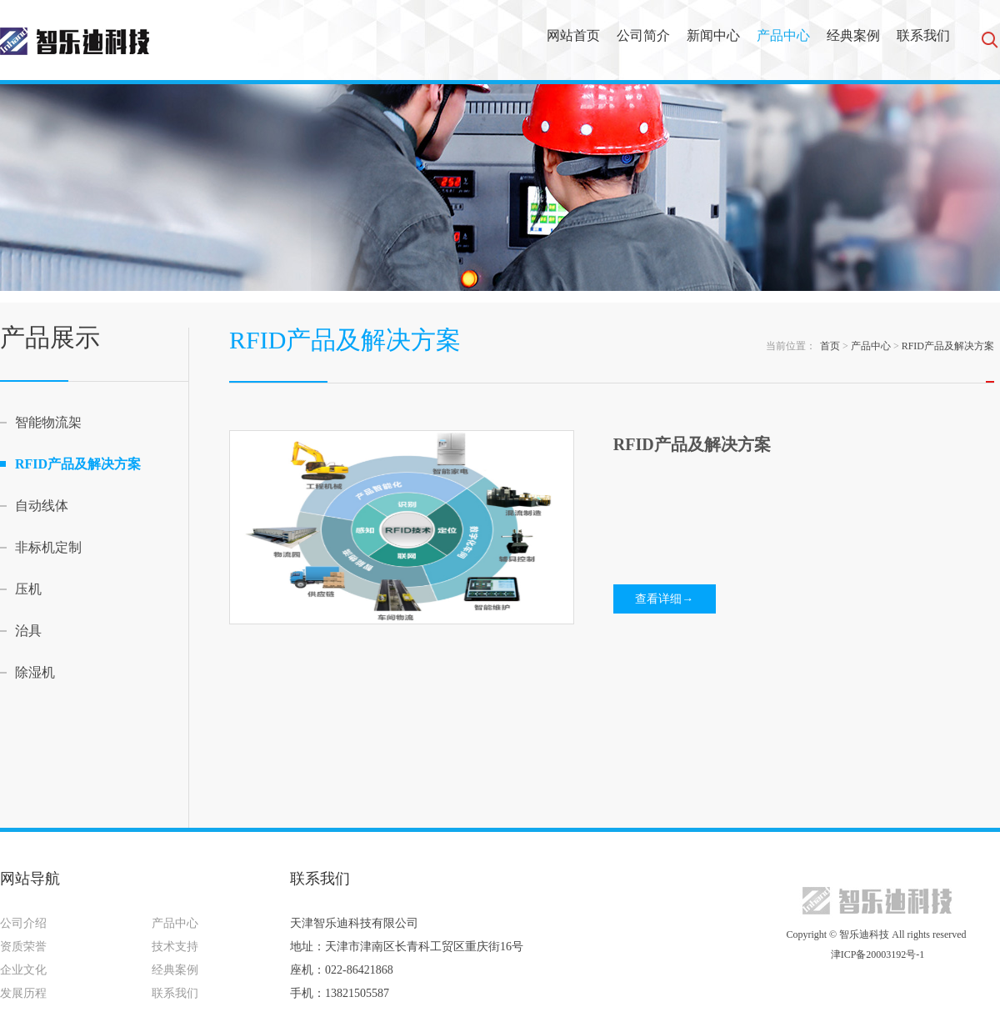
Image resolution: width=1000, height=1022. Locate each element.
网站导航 (30, 878)
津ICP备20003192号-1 (876, 954)
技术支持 (175, 946)
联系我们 (923, 35)
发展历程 (23, 993)
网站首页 (573, 35)
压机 (28, 589)
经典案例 (853, 35)
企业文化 (23, 970)
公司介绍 (23, 923)
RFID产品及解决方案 (78, 464)
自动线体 (41, 505)
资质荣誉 (23, 946)
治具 (28, 631)
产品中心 (783, 35)
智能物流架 (48, 422)
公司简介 (643, 35)
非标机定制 (48, 547)
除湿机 (35, 672)
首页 (830, 346)
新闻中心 (713, 35)
